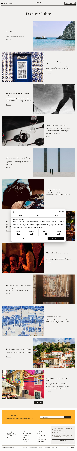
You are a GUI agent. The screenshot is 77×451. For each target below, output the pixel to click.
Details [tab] (38, 215)
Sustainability (26, 439)
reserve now (63, 440)
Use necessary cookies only (21, 238)
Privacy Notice (40, 447)
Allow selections (38, 238)
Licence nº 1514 (25, 447)
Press (24, 437)
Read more (8, 39)
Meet (35, 7)
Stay (22, 7)
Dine (26, 7)
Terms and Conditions (33, 447)
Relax (30, 7)
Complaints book (54, 447)
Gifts (40, 7)
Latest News (26, 435)
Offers (38, 437)
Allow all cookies (55, 238)
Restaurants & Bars (41, 431)
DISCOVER (46, 7)
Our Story (25, 431)
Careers (25, 441)
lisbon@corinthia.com (59, 432)
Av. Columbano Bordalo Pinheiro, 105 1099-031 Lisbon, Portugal (63, 436)
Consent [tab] (20, 215)
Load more (38, 402)
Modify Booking (40, 441)
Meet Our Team (27, 433)
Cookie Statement (38, 227)
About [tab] (56, 215)
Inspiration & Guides (42, 439)
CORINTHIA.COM (8, 3)
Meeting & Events (41, 435)
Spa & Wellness (40, 433)
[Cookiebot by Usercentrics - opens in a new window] (59, 212)
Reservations (69, 3)
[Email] (52, 417)
